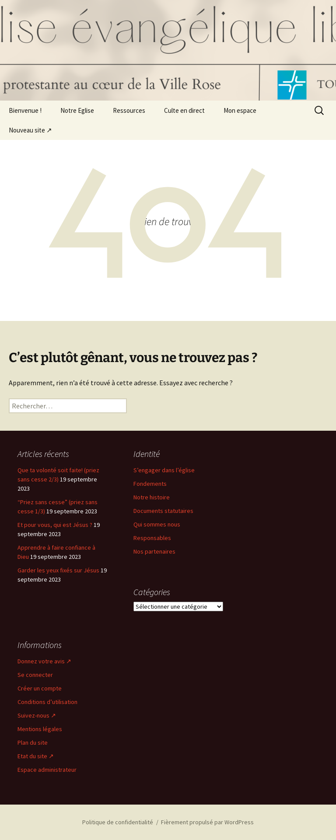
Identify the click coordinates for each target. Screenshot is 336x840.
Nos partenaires (154, 551)
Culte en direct (184, 110)
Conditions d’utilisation (47, 702)
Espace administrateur (47, 770)
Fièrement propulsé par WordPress (207, 822)
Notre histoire (151, 497)
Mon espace (240, 110)
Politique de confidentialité (117, 822)
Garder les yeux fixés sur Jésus (58, 570)
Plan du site (33, 742)
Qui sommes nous (156, 524)
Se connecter (35, 675)
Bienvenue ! (25, 110)
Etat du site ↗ (36, 756)
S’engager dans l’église (164, 470)
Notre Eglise (77, 110)
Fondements (150, 484)
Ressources (129, 110)
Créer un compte (40, 688)
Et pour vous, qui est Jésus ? (55, 525)
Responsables (152, 538)
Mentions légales (40, 729)
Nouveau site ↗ (30, 130)
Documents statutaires (163, 511)
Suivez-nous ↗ (37, 715)
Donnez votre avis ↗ (44, 661)
